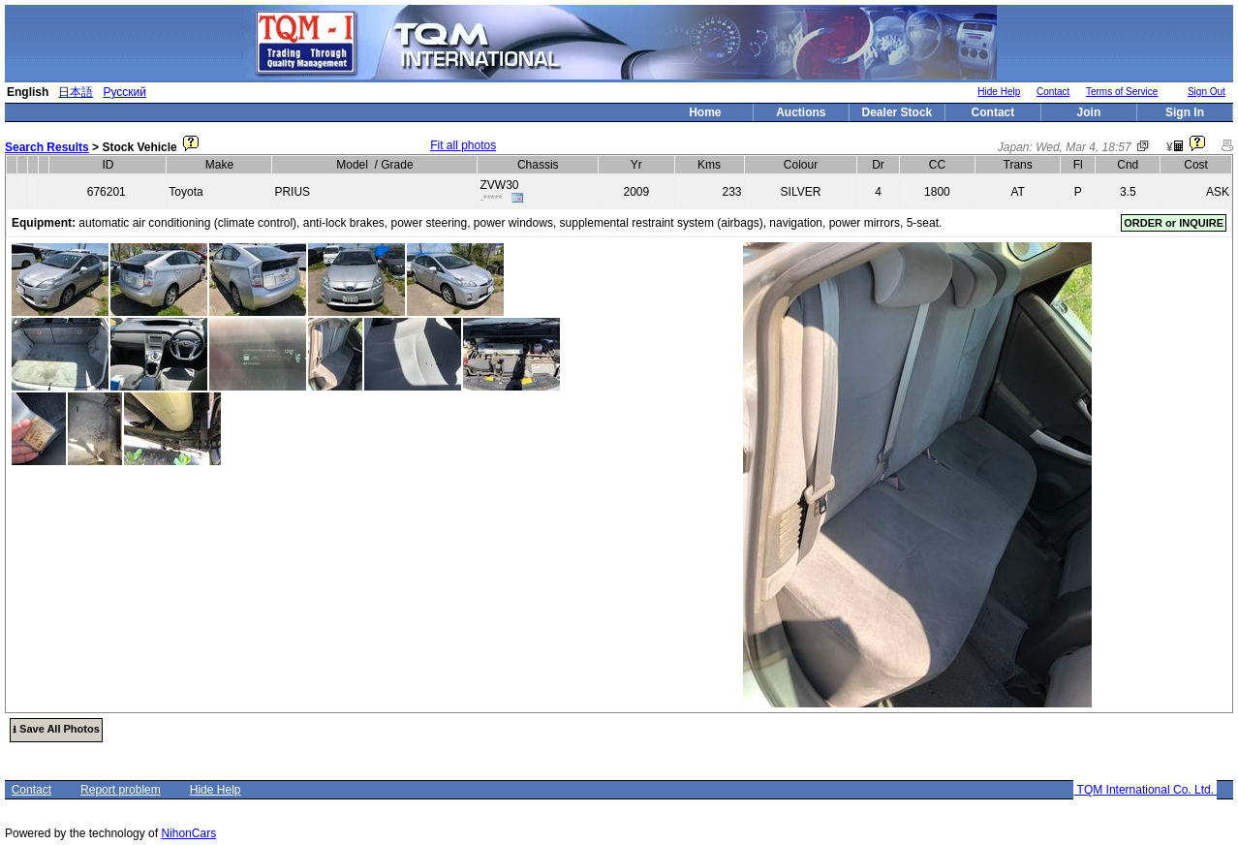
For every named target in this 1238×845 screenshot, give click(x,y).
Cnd (1127, 165)
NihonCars (188, 833)
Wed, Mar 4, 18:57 (1083, 147)
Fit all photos (463, 145)
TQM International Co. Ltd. (1145, 790)
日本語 (75, 92)
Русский (124, 92)
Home (705, 112)
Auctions (800, 112)
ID (107, 165)
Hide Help (998, 91)
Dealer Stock (897, 112)
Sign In (1184, 112)
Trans (1018, 165)
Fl (1078, 165)
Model (352, 165)
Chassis (538, 165)
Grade (397, 165)
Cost (1196, 165)
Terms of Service (1122, 91)
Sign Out (1206, 91)
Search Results (47, 147)
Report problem (120, 790)
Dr (878, 165)
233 (732, 192)
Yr (636, 165)
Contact (1053, 91)
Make (219, 165)
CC (937, 165)
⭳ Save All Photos (56, 729)
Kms (709, 165)
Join (1089, 112)
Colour (801, 165)
